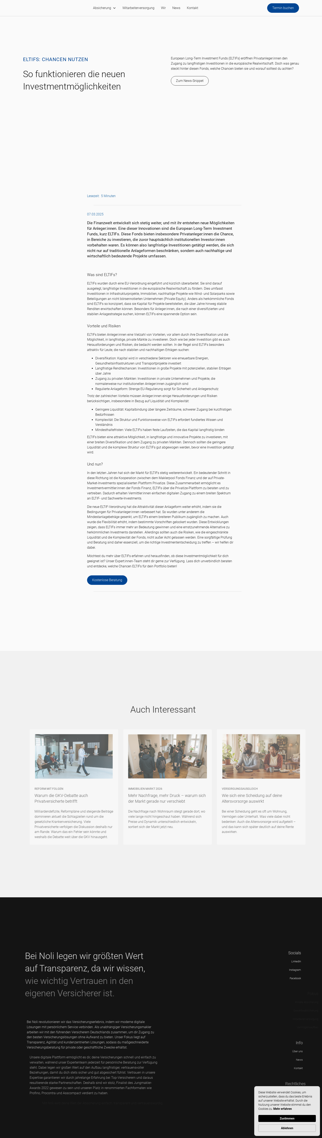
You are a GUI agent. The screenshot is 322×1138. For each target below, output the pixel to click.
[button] (104, 8)
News (176, 8)
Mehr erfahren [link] (282, 1108)
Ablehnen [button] (287, 1128)
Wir (163, 8)
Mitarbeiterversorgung (138, 8)
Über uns (306, 1051)
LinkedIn (302, 961)
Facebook (301, 978)
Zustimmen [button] (287, 1118)
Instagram (301, 969)
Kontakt (192, 8)
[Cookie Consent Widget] (287, 1111)
